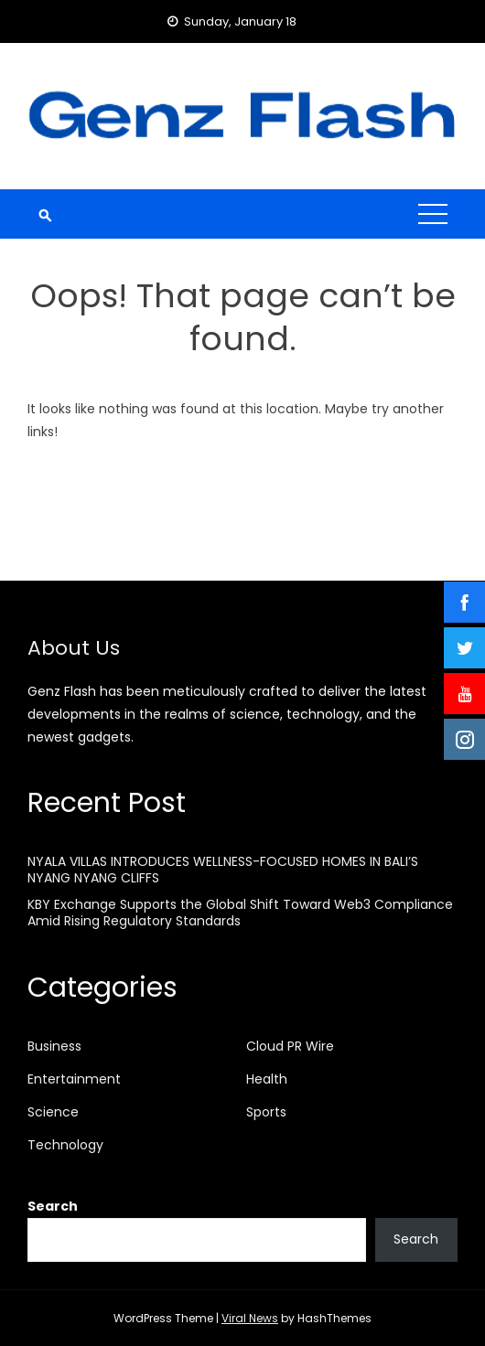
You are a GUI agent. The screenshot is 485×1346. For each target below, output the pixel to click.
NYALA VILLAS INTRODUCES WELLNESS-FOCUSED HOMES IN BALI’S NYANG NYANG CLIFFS (222, 869)
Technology (65, 1145)
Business (54, 1046)
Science (53, 1112)
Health (266, 1079)
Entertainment (74, 1079)
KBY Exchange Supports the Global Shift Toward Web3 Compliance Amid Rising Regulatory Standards (240, 912)
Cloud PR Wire (290, 1046)
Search (52, 1206)
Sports (266, 1112)
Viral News (249, 1318)
